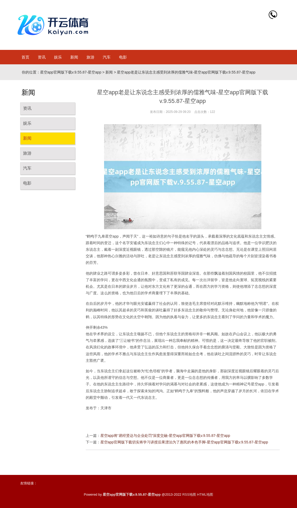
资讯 (42, 57)
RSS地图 (189, 494)
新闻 (74, 57)
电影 (123, 57)
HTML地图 (205, 494)
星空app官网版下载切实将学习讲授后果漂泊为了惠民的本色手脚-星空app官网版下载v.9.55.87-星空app (184, 442)
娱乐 (58, 57)
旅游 (90, 57)
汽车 (107, 57)
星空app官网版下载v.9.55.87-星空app (70, 72)
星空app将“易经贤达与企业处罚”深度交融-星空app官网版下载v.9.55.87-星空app (165, 435)
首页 (25, 57)
